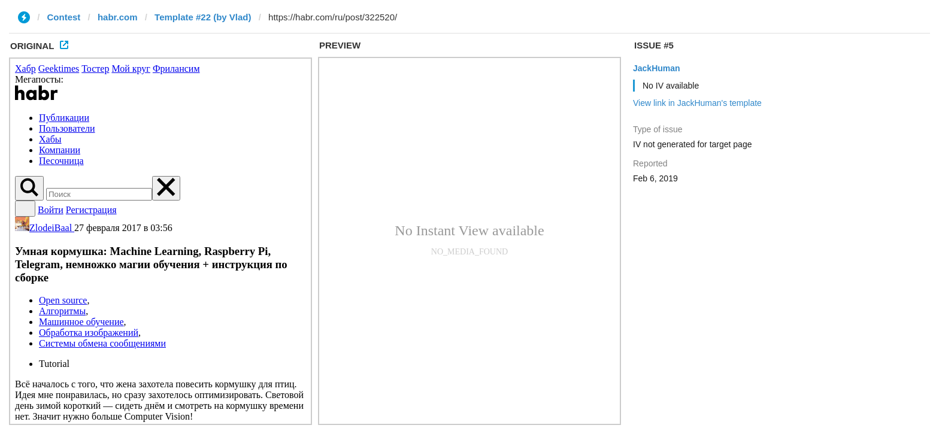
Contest (64, 17)
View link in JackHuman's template (697, 103)
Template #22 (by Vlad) (203, 17)
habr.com (118, 17)
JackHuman (656, 68)
